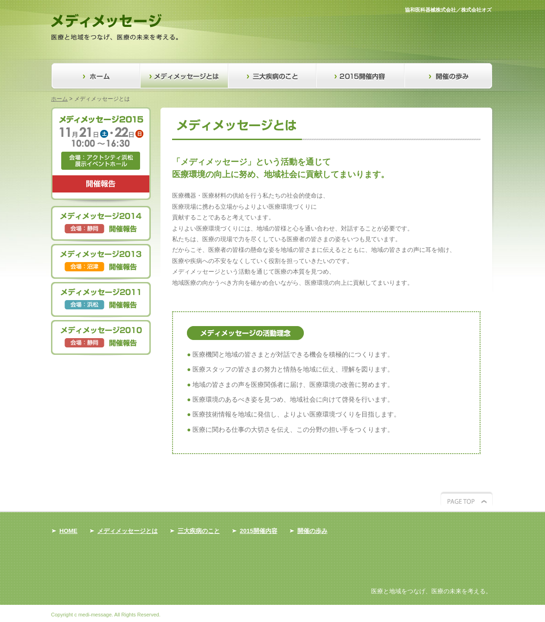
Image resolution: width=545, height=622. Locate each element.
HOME (68, 530)
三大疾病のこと (273, 76)
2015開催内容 (361, 76)
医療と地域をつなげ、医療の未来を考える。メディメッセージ (114, 27)
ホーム (59, 99)
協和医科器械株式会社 (430, 10)
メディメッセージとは (184, 76)
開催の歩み (449, 76)
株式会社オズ (476, 10)
